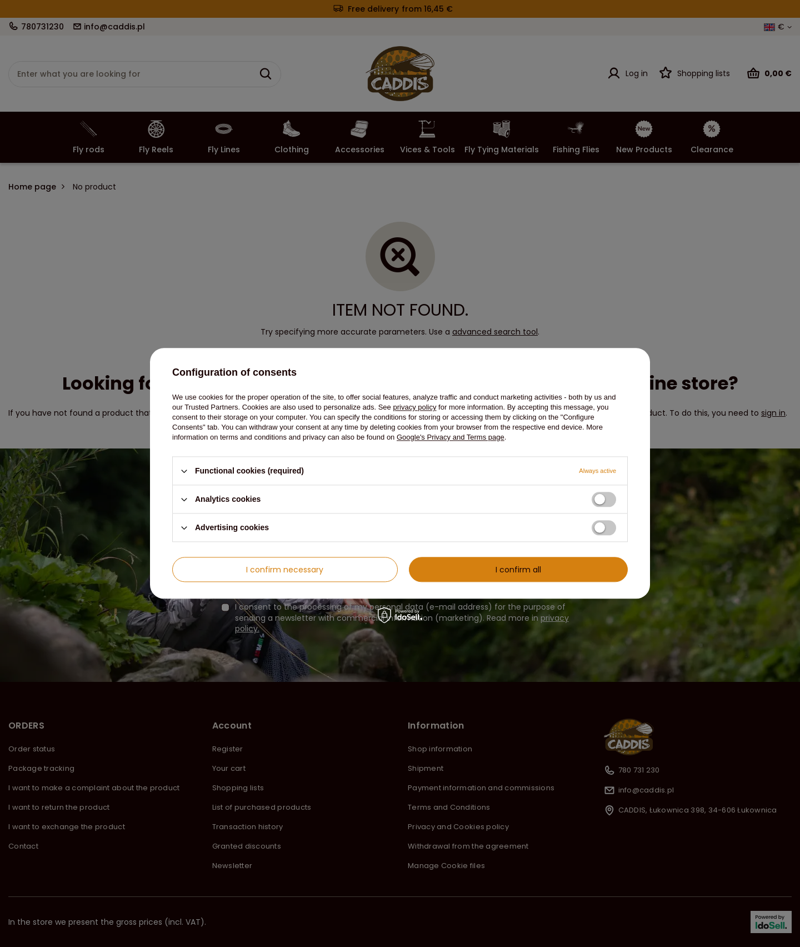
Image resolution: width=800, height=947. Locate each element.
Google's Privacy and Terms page (450, 437)
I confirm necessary (284, 569)
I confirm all (518, 569)
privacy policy (414, 407)
